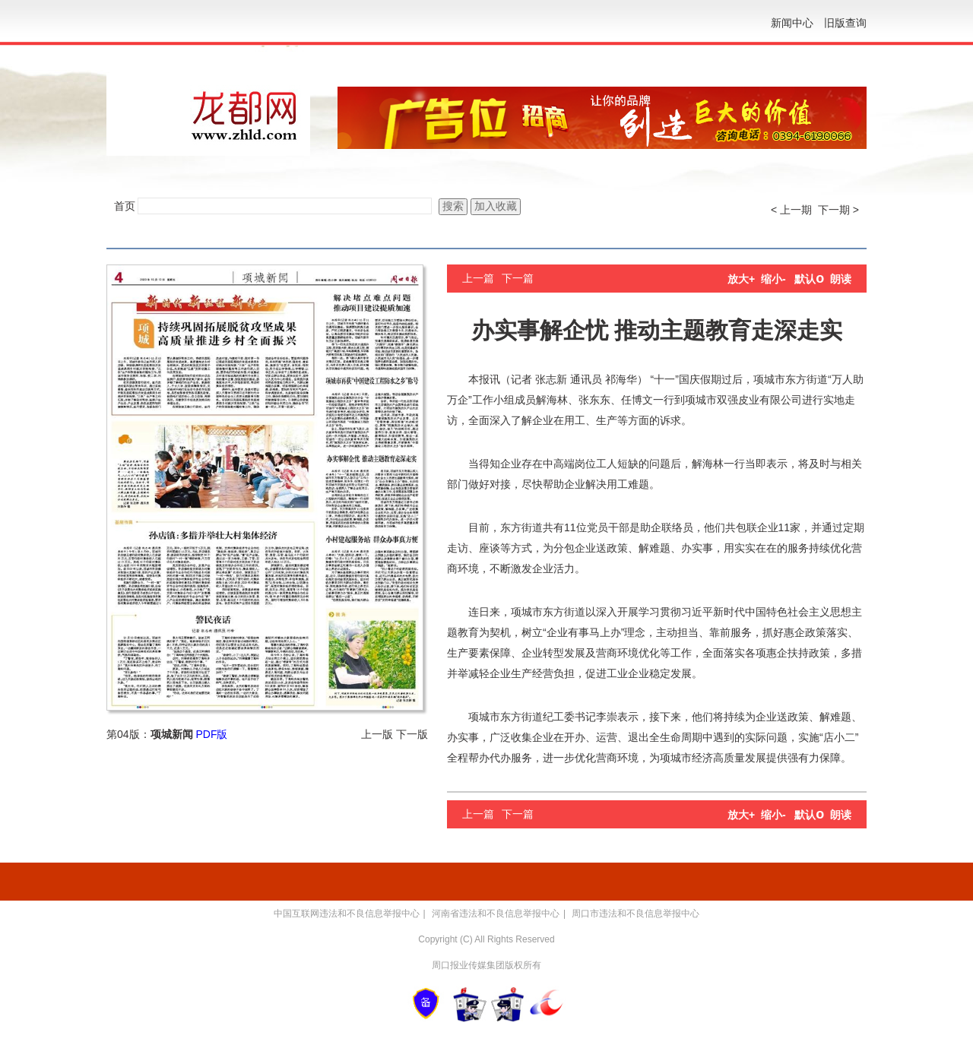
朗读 (840, 279)
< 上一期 (791, 210)
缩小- (773, 279)
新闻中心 (792, 23)
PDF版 (211, 734)
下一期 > (838, 210)
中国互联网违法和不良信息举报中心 (347, 913)
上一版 (377, 734)
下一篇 (518, 278)
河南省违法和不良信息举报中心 (495, 913)
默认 (809, 279)
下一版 (412, 734)
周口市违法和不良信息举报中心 (635, 913)
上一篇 (478, 278)
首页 (124, 206)
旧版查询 (845, 23)
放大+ (741, 279)
